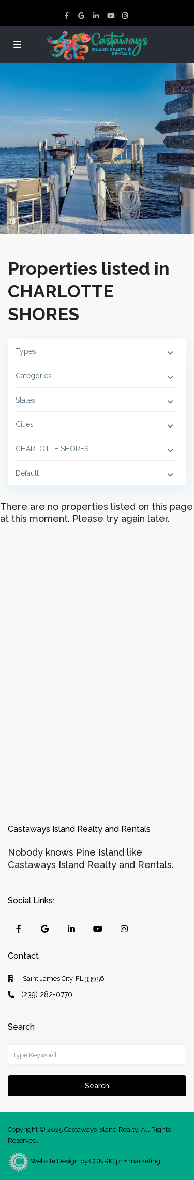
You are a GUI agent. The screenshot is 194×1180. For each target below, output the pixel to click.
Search (97, 1086)
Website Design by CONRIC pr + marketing (84, 1161)
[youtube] (112, 15)
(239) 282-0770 (46, 994)
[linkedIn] (97, 15)
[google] (83, 15)
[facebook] (68, 15)
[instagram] (126, 15)
